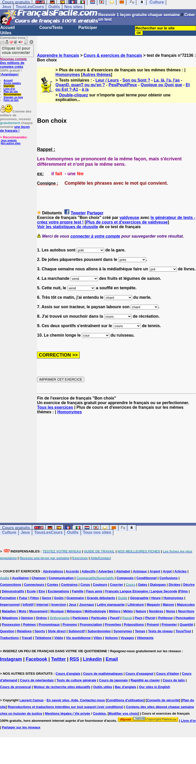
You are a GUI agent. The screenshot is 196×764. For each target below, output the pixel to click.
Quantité (186, 624)
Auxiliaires (20, 578)
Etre (42, 591)
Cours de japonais (113, 680)
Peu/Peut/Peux (123, 85)
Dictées (174, 584)
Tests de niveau (160, 631)
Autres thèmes (96, 74)
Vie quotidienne (78, 638)
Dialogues (158, 584)
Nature (141, 611)
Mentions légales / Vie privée (67, 713)
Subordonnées (99, 631)
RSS (74, 659)
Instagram (11, 659)
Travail (27, 638)
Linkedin (92, 659)
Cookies (99, 713)
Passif (114, 618)
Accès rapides (12, 83)
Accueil (7, 27)
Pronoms (70, 624)
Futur (23, 598)
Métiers (114, 611)
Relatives (24, 631)
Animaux (140, 571)
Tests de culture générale (76, 680)
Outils (54, 7)
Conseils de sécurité (163, 700)
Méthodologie (95, 611)
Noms (170, 611)
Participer (87, 27)
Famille (77, 591)
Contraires (69, 584)
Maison (168, 604)
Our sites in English (154, 687)
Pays (138, 618)
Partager (95, 213)
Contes (52, 584)
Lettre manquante (111, 604)
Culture (9, 532)
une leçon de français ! (15, 128)
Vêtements (145, 638)
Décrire (189, 584)
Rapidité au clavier (145, 680)
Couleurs (100, 584)
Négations (10, 618)
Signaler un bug (13, 97)
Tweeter (78, 213)
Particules (99, 618)
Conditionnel (146, 578)
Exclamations (58, 591)
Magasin (153, 604)
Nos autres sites (10, 143)
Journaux (86, 604)
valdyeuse (129, 217)
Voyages (127, 638)
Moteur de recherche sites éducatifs (62, 687)
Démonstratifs (13, 591)
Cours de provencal (15, 687)
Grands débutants (101, 598)
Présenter (169, 624)
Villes (97, 638)
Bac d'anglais (125, 687)
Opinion (27, 618)
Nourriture (186, 611)
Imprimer (9, 86)
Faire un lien (11, 100)
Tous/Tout (183, 631)
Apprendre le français (58, 55)
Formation (8, 598)
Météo (128, 611)
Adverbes (105, 571)
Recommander (12, 94)
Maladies (9, 611)
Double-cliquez (73, 95)
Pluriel (150, 618)
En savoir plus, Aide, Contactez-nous (75, 700)
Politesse (165, 618)
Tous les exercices (55, 407)
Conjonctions (10, 584)
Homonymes (67, 74)
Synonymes (123, 631)
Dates (142, 584)
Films (183, 591)
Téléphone (43, 638)
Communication (61, 578)
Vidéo (58, 638)
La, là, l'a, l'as (167, 80)
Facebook (36, 659)
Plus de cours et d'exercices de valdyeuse (127, 222)
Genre (46, 598)
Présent (153, 624)
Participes (80, 618)
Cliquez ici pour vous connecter (16, 50)
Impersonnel (10, 604)
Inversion (58, 604)
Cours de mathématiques (103, 674)
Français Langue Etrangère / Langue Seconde (141, 591)
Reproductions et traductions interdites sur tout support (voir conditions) (65, 707)
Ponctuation (185, 618)
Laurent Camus (31, 700)
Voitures (111, 638)
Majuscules (186, 604)
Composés (125, 578)
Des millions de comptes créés (13, 63)
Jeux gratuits (9, 140)
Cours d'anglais (68, 674)
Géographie (139, 598)
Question (7, 631)
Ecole (31, 591)
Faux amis (94, 591)
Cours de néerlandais (37, 680)
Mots (22, 611)
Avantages (9, 74)
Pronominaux (49, 624)
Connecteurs (34, 584)
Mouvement (38, 611)
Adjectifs (89, 571)
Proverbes (113, 624)
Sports (39, 631)
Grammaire (75, 598)
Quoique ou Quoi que (161, 85)
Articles (180, 571)
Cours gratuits (16, 528)
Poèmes (29, 624)
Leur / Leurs (107, 80)
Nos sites (73, 7)
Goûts (59, 598)
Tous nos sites (97, 532)
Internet (42, 604)
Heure (156, 598)
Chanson (39, 578)
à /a (85, 89)
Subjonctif (76, 631)
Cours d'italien (167, 674)
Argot (167, 571)
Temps (140, 631)
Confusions (169, 578)
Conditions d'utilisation (125, 700)
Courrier (116, 584)
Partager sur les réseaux (21, 727)
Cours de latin (174, 680)
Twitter (58, 659)
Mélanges (74, 611)
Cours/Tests (51, 27)
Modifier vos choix (123, 713)
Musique (57, 611)
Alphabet (123, 571)
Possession (11, 624)
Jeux (6, 7)
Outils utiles (102, 687)
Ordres (41, 618)
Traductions (9, 638)
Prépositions (134, 624)
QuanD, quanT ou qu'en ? (80, 85)
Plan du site (11, 91)
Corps (85, 584)
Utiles (5, 33)
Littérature (135, 604)
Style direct (57, 631)
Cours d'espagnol (139, 674)
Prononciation (91, 624)
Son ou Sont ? (136, 80)
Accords (72, 571)
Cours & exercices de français (113, 55)
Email (112, 659)
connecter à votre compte (95, 236)
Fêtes (34, 598)
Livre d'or (9, 88)
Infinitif (27, 604)
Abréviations (53, 571)
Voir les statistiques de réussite (67, 227)
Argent (155, 571)
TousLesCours (30, 7)
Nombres (156, 611)
